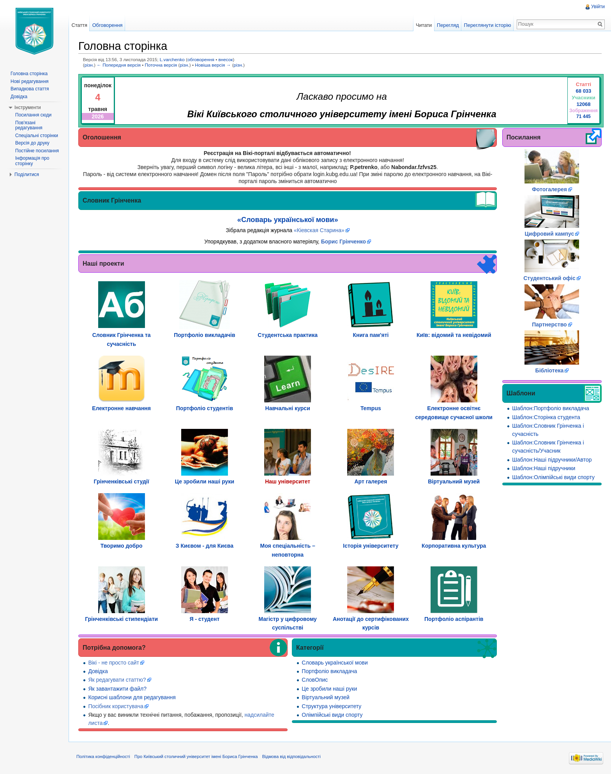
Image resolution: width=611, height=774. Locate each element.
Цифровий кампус (549, 234)
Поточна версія (161, 64)
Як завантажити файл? (117, 689)
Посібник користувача (115, 706)
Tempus (370, 408)
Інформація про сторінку (32, 160)
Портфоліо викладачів (204, 335)
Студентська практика (288, 335)
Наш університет (287, 481)
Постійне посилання (37, 150)
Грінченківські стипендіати (121, 619)
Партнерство (549, 324)
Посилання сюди (33, 115)
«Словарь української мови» (287, 220)
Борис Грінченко (343, 241)
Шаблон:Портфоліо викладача (550, 408)
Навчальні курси (287, 408)
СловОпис (315, 680)
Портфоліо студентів (204, 408)
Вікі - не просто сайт (113, 662)
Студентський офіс (549, 278)
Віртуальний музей (454, 481)
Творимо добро (122, 546)
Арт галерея (371, 481)
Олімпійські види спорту (332, 715)
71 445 (583, 116)
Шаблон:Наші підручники (543, 468)
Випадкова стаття (30, 89)
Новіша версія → (213, 64)
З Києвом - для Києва (204, 546)
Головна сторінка (29, 73)
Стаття (79, 25)
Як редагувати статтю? (117, 680)
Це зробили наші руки (204, 481)
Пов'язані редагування (28, 125)
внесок (226, 59)
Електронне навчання (121, 408)
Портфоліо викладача (329, 671)
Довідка (98, 671)
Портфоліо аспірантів (453, 619)
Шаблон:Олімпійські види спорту (553, 477)
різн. (89, 64)
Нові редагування (30, 81)
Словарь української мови (334, 662)
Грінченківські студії (121, 481)
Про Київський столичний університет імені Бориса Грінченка (196, 756)
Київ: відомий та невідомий (454, 335)
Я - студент (204, 619)
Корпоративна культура (454, 546)
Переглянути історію (487, 25)
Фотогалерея (549, 189)
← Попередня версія (119, 64)
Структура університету (331, 706)
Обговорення (107, 25)
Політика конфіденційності (103, 756)
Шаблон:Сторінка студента (546, 417)
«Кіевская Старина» (319, 230)
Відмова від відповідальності (291, 756)
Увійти (598, 6)
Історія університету (370, 546)
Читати (424, 25)
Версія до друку (32, 143)
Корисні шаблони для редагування (132, 697)
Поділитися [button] (26, 174)
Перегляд (448, 25)
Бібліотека (549, 370)
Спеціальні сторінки (36, 135)
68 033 (584, 91)
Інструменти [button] (27, 107)
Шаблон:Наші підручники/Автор (552, 460)
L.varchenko (172, 59)
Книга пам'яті (370, 335)
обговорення (200, 59)
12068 (583, 104)
